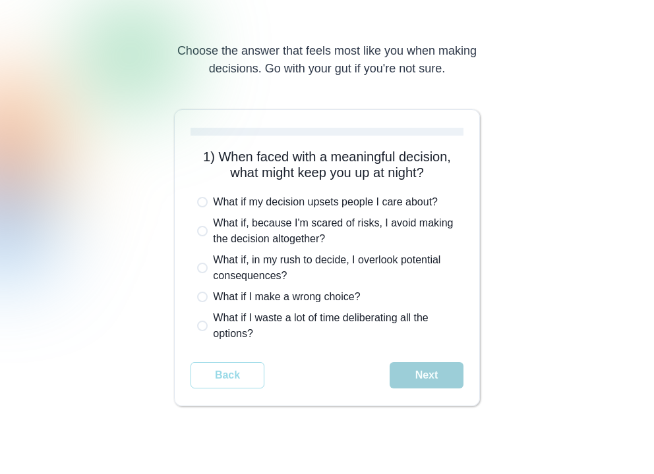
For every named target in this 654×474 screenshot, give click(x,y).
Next (426, 375)
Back (227, 375)
